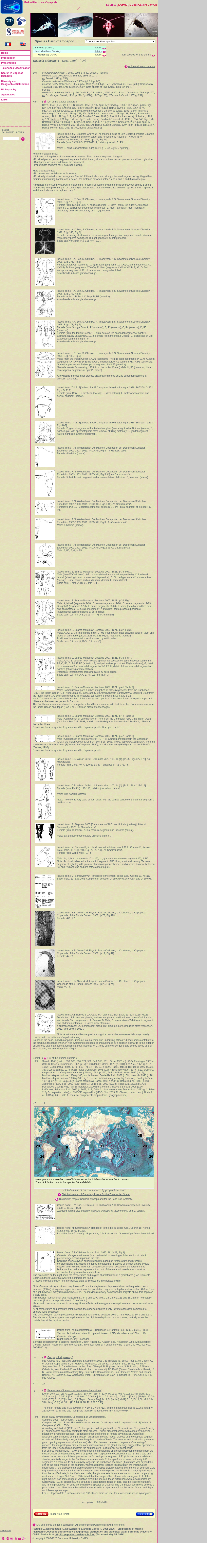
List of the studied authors (61, 101)
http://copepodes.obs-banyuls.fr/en (75, 1534)
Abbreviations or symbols (141, 66)
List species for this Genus (136, 54)
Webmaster (5, 1530)
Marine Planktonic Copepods (40, 2)
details (98, 47)
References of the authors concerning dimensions (74, 1390)
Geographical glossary (60, 1357)
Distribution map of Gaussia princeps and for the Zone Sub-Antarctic (96, 1199)
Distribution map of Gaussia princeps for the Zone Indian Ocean (96, 1194)
